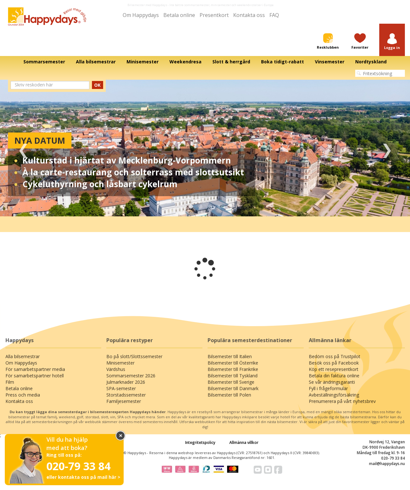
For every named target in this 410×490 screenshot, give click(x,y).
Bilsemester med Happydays (147, 5)
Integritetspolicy (200, 442)
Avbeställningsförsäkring (334, 395)
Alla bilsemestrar (22, 356)
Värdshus (115, 369)
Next (387, 148)
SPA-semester (121, 388)
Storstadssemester (126, 395)
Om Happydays (141, 15)
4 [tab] (219, 207)
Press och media (22, 395)
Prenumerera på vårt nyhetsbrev (342, 401)
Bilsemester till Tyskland (233, 376)
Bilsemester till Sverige (231, 382)
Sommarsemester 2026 (130, 376)
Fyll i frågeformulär (328, 388)
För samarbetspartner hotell (34, 376)
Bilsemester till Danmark (233, 388)
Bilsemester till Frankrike (233, 369)
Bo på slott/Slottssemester (134, 356)
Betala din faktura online (334, 376)
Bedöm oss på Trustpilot (334, 356)
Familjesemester (123, 401)
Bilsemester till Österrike (233, 363)
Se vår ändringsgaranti (332, 382)
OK (97, 85)
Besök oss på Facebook (334, 363)
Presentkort (214, 15)
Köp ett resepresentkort (333, 369)
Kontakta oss (249, 15)
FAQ (274, 15)
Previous (23, 148)
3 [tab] (210, 207)
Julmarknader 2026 (125, 382)
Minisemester (120, 363)
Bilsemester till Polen (229, 395)
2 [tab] (200, 207)
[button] (392, 41)
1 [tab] (190, 207)
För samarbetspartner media (35, 369)
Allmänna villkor (243, 442)
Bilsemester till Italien (230, 356)
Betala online (179, 15)
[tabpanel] (205, 148)
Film (9, 382)
